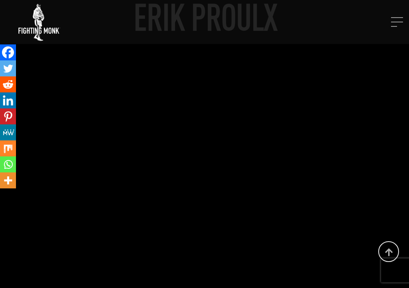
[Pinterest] (8, 116)
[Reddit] (8, 84)
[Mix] (8, 148)
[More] (8, 180)
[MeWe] (8, 132)
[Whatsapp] (8, 164)
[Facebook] (8, 52)
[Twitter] (8, 68)
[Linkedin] (8, 100)
